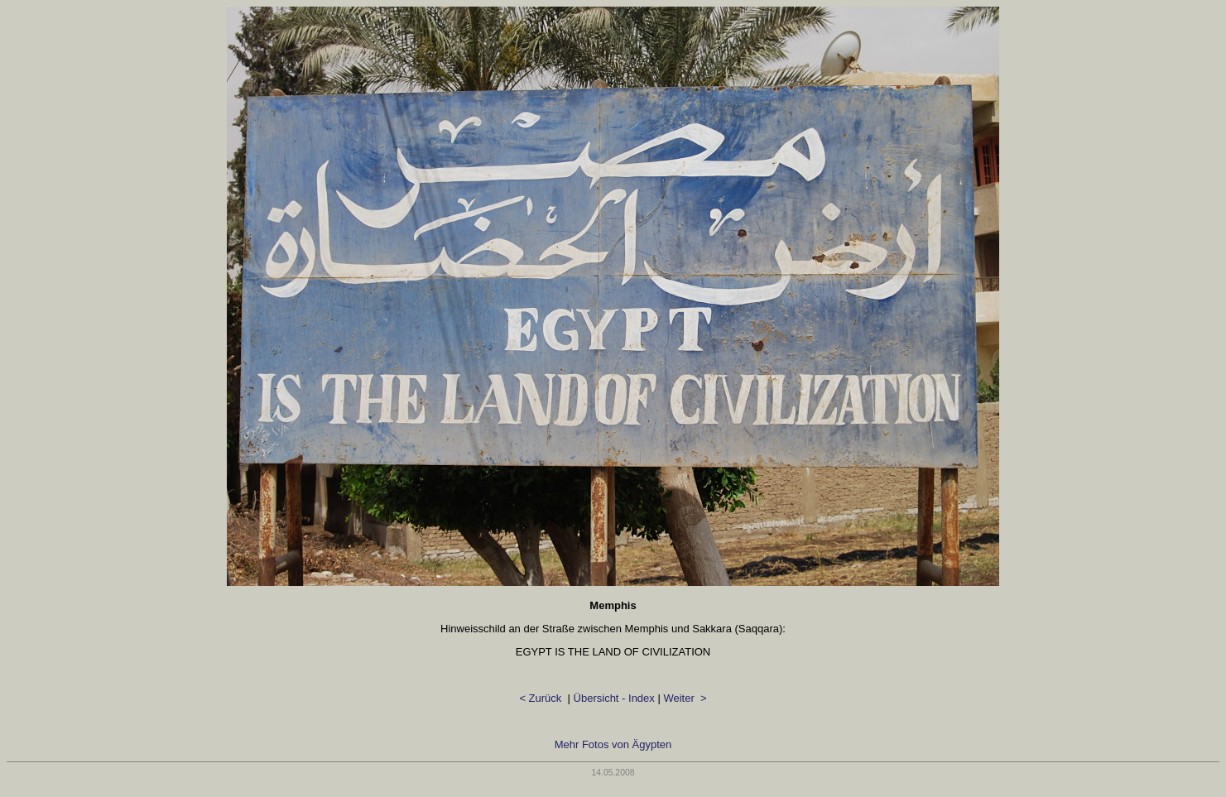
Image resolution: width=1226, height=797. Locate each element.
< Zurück (542, 698)
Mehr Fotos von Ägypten (613, 744)
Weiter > (684, 698)
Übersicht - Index (614, 698)
